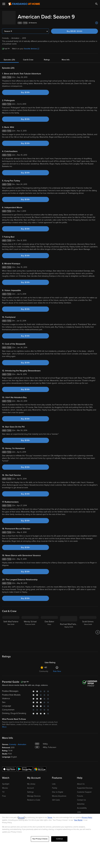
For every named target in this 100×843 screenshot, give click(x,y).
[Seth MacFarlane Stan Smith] (11, 629)
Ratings (47, 57)
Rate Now (57, 669)
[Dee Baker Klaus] (49, 629)
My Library (31, 781)
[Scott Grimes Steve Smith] (88, 629)
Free (4, 793)
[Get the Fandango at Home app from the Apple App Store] (9, 766)
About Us (81, 781)
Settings (30, 789)
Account (30, 785)
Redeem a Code (33, 797)
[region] (50, 828)
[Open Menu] (4, 4)
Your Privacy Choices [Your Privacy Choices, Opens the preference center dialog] (40, 839)
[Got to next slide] (97, 629)
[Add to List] (96, 20)
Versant (21, 817)
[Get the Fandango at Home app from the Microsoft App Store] (40, 766)
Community (43, 669)
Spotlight (5, 781)
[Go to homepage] (24, 3)
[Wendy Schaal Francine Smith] (30, 629)
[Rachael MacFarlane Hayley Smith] (68, 629)
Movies (5, 785)
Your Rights (78, 820)
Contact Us (81, 797)
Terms (50, 817)
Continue (59, 839)
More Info (66, 57)
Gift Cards (56, 797)
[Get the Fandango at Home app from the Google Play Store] (25, 766)
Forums (80, 793)
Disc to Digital (57, 789)
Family (54, 785)
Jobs (79, 809)
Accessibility (82, 805)
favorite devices (31, 46)
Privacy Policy (87, 817)
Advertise (81, 801)
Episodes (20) (9, 57)
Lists (53, 781)
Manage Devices (33, 793)
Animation (22, 742)
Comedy (12, 742)
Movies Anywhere (59, 793)
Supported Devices (84, 785)
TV (3, 789)
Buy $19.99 (79, 29)
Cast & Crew (28, 57)
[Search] (96, 3)
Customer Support (84, 789)
